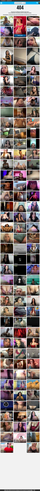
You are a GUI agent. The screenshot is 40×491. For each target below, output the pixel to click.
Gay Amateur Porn (9, 0)
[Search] (25, 3)
